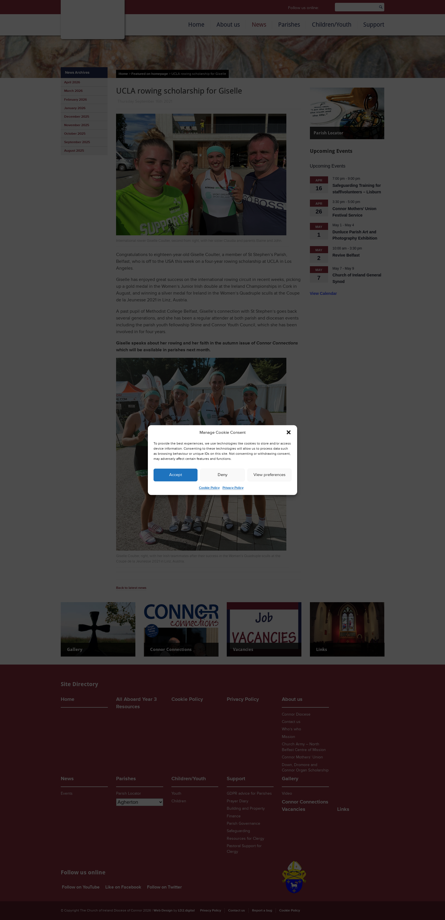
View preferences (269, 474)
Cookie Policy (209, 488)
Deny (222, 474)
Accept (175, 474)
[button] (288, 432)
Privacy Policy (233, 488)
